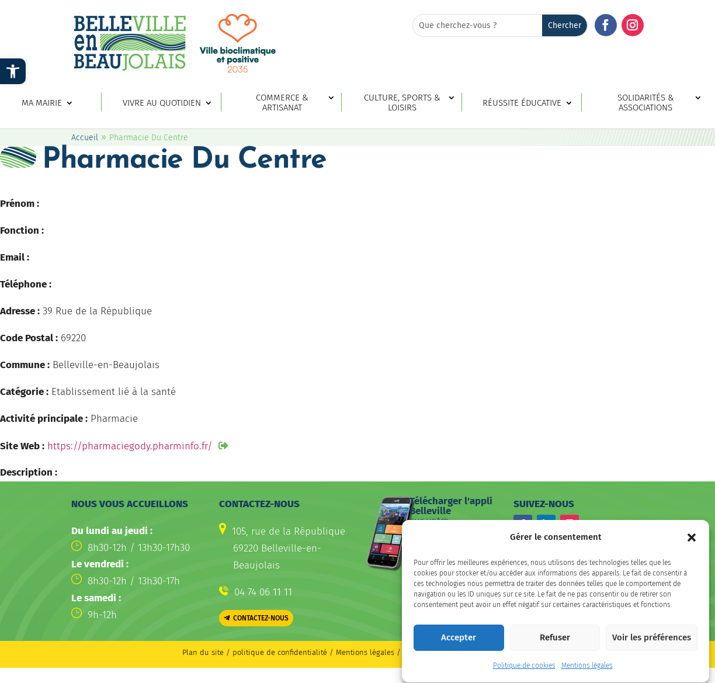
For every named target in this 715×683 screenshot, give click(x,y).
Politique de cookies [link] (524, 672)
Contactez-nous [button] (261, 618)
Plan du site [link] (203, 652)
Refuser (555, 644)
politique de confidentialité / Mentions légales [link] (314, 652)
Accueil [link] (84, 138)
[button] (691, 544)
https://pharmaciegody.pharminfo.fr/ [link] (130, 446)
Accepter (458, 644)
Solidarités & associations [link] (645, 103)
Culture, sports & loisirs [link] (402, 103)
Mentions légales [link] (587, 672)
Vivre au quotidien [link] (162, 103)
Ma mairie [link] (42, 103)
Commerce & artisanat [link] (282, 103)
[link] (13, 71)
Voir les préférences (651, 644)
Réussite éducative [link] (522, 103)
